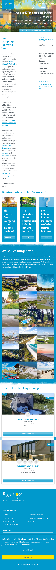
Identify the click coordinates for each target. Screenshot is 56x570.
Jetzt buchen (42, 4)
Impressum (9, 518)
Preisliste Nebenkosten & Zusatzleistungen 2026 (46, 85)
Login (32, 521)
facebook (5, 153)
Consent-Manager (12, 525)
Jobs (6, 515)
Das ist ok (28, 557)
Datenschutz (10, 521)
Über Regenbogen (36, 515)
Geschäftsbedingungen (39, 518)
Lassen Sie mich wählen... (28, 564)
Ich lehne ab (28, 550)
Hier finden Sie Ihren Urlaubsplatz (35, 31)
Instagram (5, 156)
